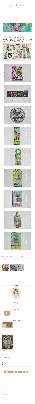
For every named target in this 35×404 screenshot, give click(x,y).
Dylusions (13, 256)
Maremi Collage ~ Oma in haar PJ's (13, 273)
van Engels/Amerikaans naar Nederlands (9, 380)
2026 (4, 387)
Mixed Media (25, 256)
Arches (3, 362)
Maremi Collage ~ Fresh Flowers (19, 273)
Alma (15, 20)
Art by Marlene (7, 256)
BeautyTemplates (14, 402)
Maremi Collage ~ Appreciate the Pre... (5, 273)
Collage (11, 256)
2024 (4, 390)
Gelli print (17, 256)
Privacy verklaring (25, 402)
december (6, 394)
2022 (4, 393)
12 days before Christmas (6, 357)
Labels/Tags (21, 256)
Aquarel (3, 360)
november (6, 395)
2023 (4, 391)
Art (2, 364)
